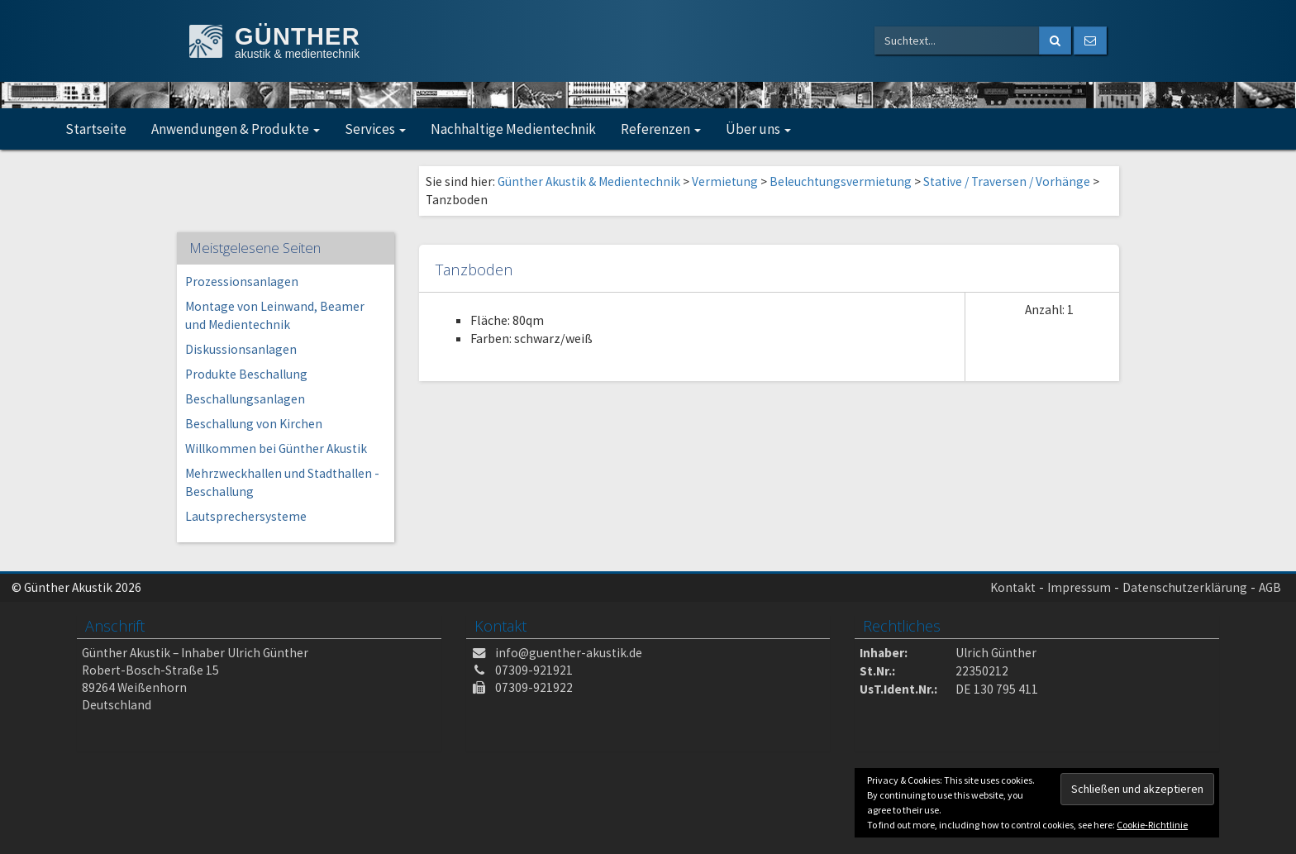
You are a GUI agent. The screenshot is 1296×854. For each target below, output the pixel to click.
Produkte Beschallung (246, 374)
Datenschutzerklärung (1184, 587)
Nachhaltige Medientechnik (513, 129)
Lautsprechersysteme (246, 516)
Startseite (95, 129)
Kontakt (1013, 587)
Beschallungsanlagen (245, 399)
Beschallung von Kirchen (253, 424)
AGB (1270, 587)
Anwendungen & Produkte (235, 129)
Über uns (758, 129)
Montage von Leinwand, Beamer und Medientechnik (274, 315)
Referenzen (661, 129)
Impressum (1079, 587)
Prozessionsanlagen (241, 281)
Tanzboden (474, 269)
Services (375, 129)
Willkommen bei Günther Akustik (276, 448)
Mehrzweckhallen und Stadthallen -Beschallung (282, 482)
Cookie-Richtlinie (1152, 824)
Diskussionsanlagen (241, 349)
